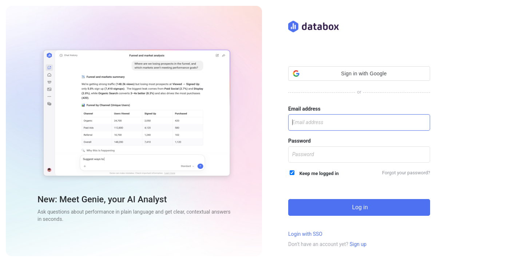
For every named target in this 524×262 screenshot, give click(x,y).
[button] (359, 73)
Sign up (358, 244)
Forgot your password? (406, 172)
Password (299, 141)
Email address (304, 109)
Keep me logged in (314, 173)
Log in (359, 207)
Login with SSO (305, 234)
